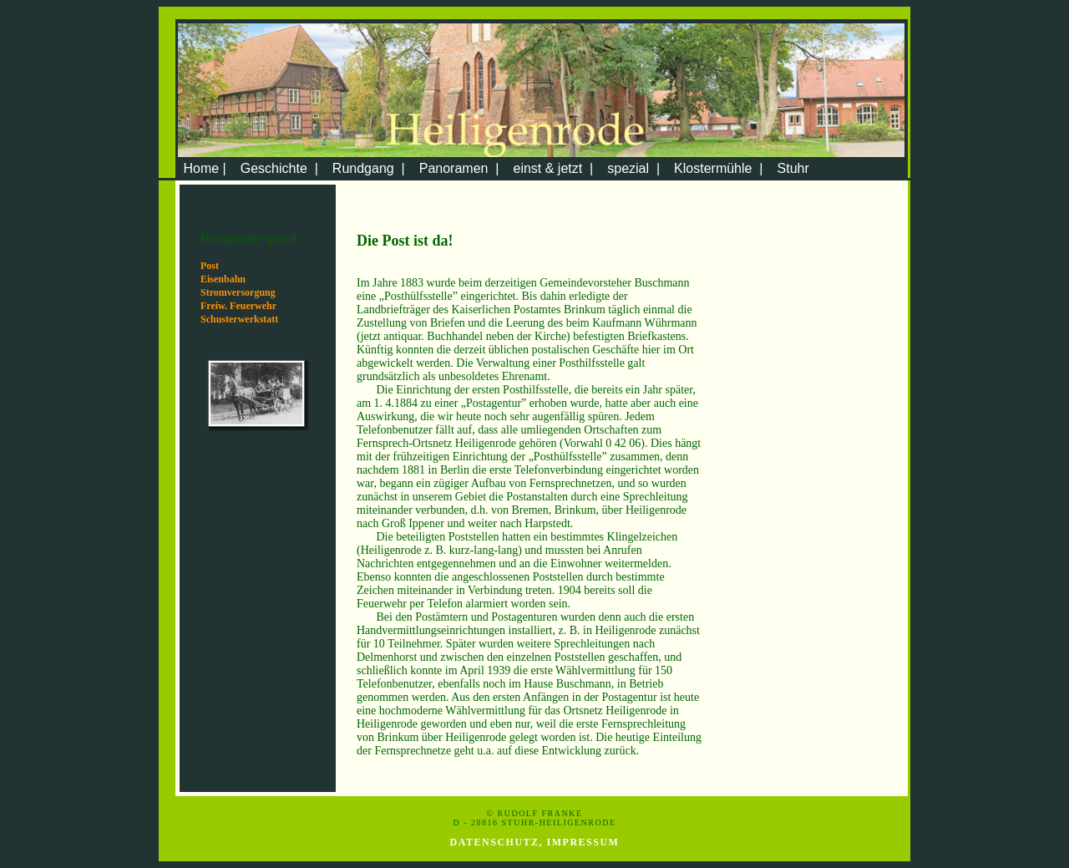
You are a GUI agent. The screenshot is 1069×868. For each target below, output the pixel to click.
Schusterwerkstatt (239, 319)
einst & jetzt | (553, 168)
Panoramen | (459, 168)
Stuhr (793, 168)
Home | (203, 168)
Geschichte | (279, 168)
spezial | (633, 168)
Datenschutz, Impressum (535, 842)
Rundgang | (368, 168)
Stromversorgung (238, 292)
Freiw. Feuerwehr (238, 306)
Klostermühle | (718, 168)
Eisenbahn (223, 279)
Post (209, 266)
